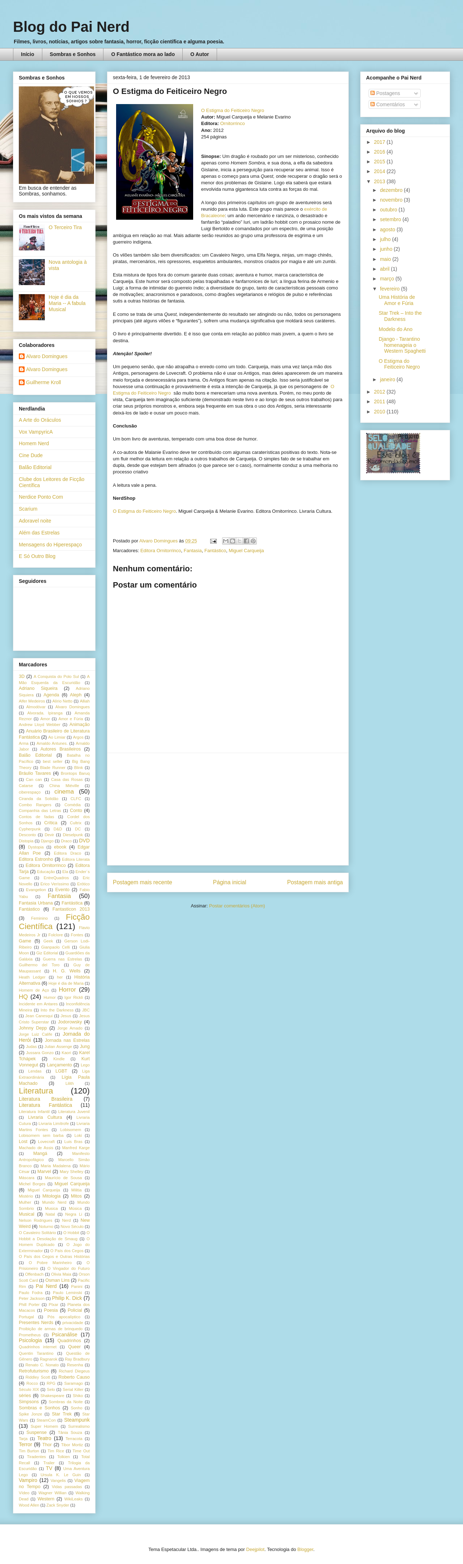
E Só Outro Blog (37, 556)
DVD (84, 840)
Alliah (85, 701)
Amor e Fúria (70, 719)
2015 (380, 161)
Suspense (36, 1432)
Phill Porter (29, 1304)
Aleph (75, 694)
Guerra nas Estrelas (62, 959)
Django (47, 841)
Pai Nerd (46, 1286)
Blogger (305, 1549)
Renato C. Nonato (42, 1365)
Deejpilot (255, 1549)
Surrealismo (79, 1426)
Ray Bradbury (77, 1359)
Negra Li (73, 1214)
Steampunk (77, 1420)
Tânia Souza (70, 1432)
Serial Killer (73, 1389)
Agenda (51, 694)
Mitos (76, 1196)
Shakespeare (52, 1395)
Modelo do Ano (395, 329)
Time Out (81, 1451)
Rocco (32, 1383)
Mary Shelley (71, 1171)
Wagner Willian (52, 1493)
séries (25, 1395)
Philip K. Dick (67, 1298)
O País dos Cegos (67, 1251)
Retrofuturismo (34, 1371)
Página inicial (229, 882)
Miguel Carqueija (246, 550)
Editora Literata (76, 859)
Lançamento (59, 1064)
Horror (67, 989)
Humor (49, 997)
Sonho (76, 1408)
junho (387, 249)
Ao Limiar (56, 737)
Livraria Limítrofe (54, 1123)
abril (385, 269)
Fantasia (193, 550)
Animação (79, 724)
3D (22, 676)
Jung (85, 1046)
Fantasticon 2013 (71, 909)
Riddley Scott (38, 1377)
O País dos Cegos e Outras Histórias (54, 1256)
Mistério (26, 1196)
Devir (49, 835)
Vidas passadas (67, 1486)
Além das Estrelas (39, 533)
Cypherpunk (30, 829)
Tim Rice (56, 1451)
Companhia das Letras (40, 810)
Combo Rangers (35, 805)
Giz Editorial (47, 953)
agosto (388, 229)
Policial (75, 1310)
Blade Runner (52, 767)
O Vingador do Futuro (68, 1268)
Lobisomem (70, 1129)
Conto (76, 810)
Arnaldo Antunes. (52, 743)
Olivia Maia (61, 1274)
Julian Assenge (58, 1046)
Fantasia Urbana (36, 903)
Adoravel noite (35, 521)
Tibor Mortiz (72, 1445)
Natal (50, 1214)
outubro (389, 209)
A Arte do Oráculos (40, 420)
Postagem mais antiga (315, 882)
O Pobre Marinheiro (50, 1262)
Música (75, 1208)
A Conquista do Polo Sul (56, 676)
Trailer (49, 1463)
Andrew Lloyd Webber (39, 724)
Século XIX (29, 1389)
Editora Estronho (36, 859)
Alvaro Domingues (46, 356)
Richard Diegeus (74, 1371)
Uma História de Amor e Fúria (397, 300)
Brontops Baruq (75, 773)
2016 (380, 152)
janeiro (388, 379)
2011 (380, 401)
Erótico (83, 884)
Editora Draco (67, 853)
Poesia (51, 1310)
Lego (85, 1065)
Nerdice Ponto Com (41, 497)
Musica (51, 1208)
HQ (23, 996)
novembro (392, 200)
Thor (47, 1444)
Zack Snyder (57, 1505)
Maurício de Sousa (63, 1178)
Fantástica (71, 903)
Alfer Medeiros (32, 701)
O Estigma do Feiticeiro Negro (399, 364)
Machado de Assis (36, 1148)
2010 (380, 411)
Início (27, 54)
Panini (76, 1286)
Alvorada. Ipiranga (45, 713)
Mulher (25, 1202)
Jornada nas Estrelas (67, 1040)
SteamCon (46, 1420)
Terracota (73, 1438)
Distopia (26, 841)
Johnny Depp (33, 1028)
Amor (45, 719)
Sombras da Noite (65, 1402)
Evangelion (36, 890)
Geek (48, 941)
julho (386, 239)
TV (49, 1468)
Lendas (35, 1071)
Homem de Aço (34, 990)
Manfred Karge (76, 1148)
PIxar (53, 1304)
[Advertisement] (228, 809)
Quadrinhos (69, 1340)
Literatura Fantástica (45, 1105)
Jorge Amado (70, 1028)
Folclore (55, 935)
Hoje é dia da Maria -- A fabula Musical (67, 303)
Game (25, 941)
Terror (25, 1444)
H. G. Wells (67, 971)
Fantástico (215, 550)
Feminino (39, 918)
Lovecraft (46, 1141)
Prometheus (30, 1335)
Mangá (40, 1153)
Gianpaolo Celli (55, 947)
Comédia (72, 805)
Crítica (50, 822)
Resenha (75, 1365)
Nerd (66, 1220)
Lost (23, 1141)
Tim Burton (29, 1451)
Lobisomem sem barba (41, 1135)
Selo (51, 1389)
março (387, 279)
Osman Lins (57, 1280)
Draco (66, 841)
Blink (78, 767)
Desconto (27, 835)
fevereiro (390, 289)
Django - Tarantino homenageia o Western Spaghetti (402, 345)
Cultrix (75, 823)
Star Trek (62, 1414)
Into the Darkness (57, 1010)
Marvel (44, 1171)
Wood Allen (29, 1505)
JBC (86, 1010)
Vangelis (58, 1480)
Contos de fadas (36, 817)
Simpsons (29, 1401)
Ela (65, 871)
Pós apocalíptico (63, 1317)
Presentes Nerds (36, 1322)
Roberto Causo (74, 1377)
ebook (60, 847)
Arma (24, 743)
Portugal (26, 1317)
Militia (76, 1190)
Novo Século (72, 1226)
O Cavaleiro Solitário (37, 1232)
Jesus (66, 1016)
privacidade (73, 1322)
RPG (51, 1383)
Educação (46, 871)
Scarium (28, 509)
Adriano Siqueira (38, 688)
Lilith (69, 1083)
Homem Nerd (34, 443)
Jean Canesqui (39, 1016)
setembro (391, 219)
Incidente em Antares (38, 1004)
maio (386, 259)
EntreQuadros (56, 878)
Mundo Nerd (54, 1202)
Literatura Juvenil (74, 1111)
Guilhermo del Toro (39, 965)
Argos (78, 737)
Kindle (59, 1059)
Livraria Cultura (45, 1117)
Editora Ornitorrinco (160, 550)
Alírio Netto (62, 701)
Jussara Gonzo (40, 1052)
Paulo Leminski (67, 1292)
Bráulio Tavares (35, 773)
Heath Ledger (32, 977)
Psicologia (30, 1340)
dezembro (392, 190)
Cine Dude (31, 455)
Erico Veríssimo (55, 884)
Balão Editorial (35, 467)
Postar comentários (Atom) (237, 905)
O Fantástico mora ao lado (143, 54)
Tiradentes (36, 1457)
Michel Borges (32, 1184)
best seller (52, 761)
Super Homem (44, 1426)
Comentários (387, 104)
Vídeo (24, 1493)
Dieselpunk (73, 835)
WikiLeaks (73, 1499)
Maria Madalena (56, 1166)
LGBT (61, 1071)
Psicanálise (64, 1334)
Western (46, 1498)
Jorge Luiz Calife (35, 1034)
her (60, 977)
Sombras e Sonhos (73, 54)
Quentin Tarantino (36, 1353)
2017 (380, 142)
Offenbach (34, 1274)
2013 (380, 181)
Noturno (46, 1226)
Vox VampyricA (36, 432)
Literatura (36, 1090)
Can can (34, 779)
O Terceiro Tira (65, 227)
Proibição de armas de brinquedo (50, 1329)
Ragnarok (49, 1359)
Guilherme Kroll (43, 382)
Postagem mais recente (142, 882)
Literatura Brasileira (45, 1099)
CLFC (76, 798)
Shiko (78, 1395)
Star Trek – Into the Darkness (400, 316)
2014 (380, 171)
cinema (64, 791)
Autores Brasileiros (61, 749)
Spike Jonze (30, 1414)
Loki (78, 1135)
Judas (31, 1046)
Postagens (385, 93)
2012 (380, 392)
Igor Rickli (73, 997)
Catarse (26, 785)
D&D (58, 829)
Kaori (66, 1052)
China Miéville (64, 785)
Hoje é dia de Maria (66, 983)
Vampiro (28, 1480)
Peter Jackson (31, 1298)
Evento (62, 889)
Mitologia (51, 1196)
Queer (74, 1346)
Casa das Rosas (66, 779)
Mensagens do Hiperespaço (50, 544)
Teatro (44, 1438)
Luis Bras (73, 1141)
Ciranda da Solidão (38, 798)
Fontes (77, 935)
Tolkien (63, 1457)
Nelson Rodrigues (35, 1220)
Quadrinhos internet (37, 1347)
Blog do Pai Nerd (71, 27)
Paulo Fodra (30, 1292)
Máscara (26, 1178)
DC (78, 829)
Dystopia (36, 847)
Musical (26, 1214)
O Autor (199, 54)
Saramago (73, 1383)
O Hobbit (71, 1232)
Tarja (23, 1438)
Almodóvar (35, 707)
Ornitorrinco (232, 123)
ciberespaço (30, 792)
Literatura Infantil (34, 1111)
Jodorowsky (70, 1021)
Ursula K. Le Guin (61, 1475)
